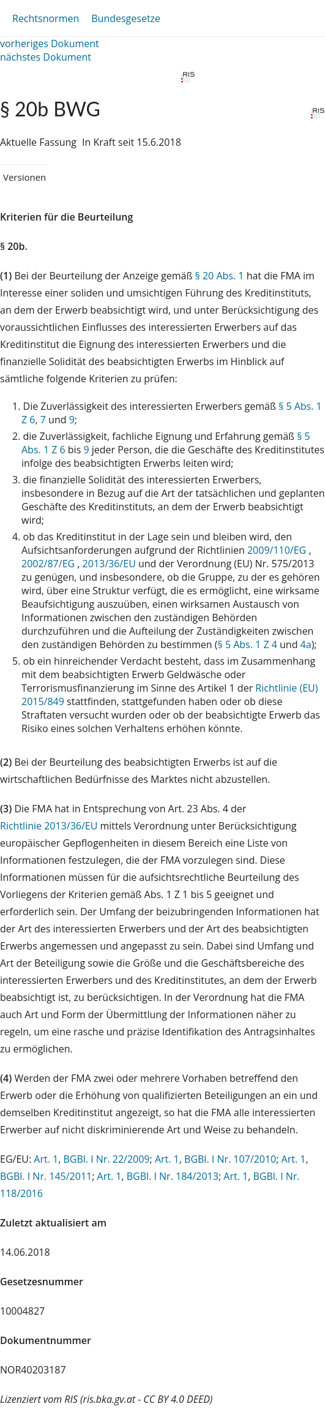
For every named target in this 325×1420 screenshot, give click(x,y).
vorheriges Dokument (49, 43)
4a (306, 644)
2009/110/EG (277, 550)
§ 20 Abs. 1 (219, 275)
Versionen (24, 177)
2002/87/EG (49, 563)
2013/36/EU (110, 563)
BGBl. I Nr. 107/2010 (230, 1159)
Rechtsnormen (45, 18)
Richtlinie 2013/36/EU (50, 826)
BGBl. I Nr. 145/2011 (46, 1176)
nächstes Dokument (45, 57)
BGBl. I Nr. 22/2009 (106, 1159)
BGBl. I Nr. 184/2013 (173, 1176)
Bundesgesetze (125, 18)
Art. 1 (46, 1159)
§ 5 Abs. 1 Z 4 (247, 644)
